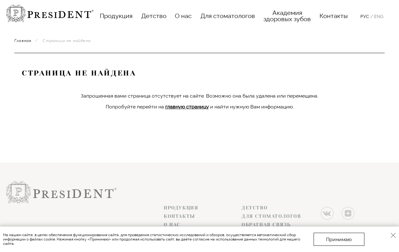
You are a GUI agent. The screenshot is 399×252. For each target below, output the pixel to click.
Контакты (334, 16)
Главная (22, 41)
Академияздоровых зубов (287, 16)
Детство (153, 16)
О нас (183, 16)
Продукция (116, 16)
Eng (378, 16)
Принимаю (339, 239)
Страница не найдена (67, 41)
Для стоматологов (227, 16)
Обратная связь (266, 224)
